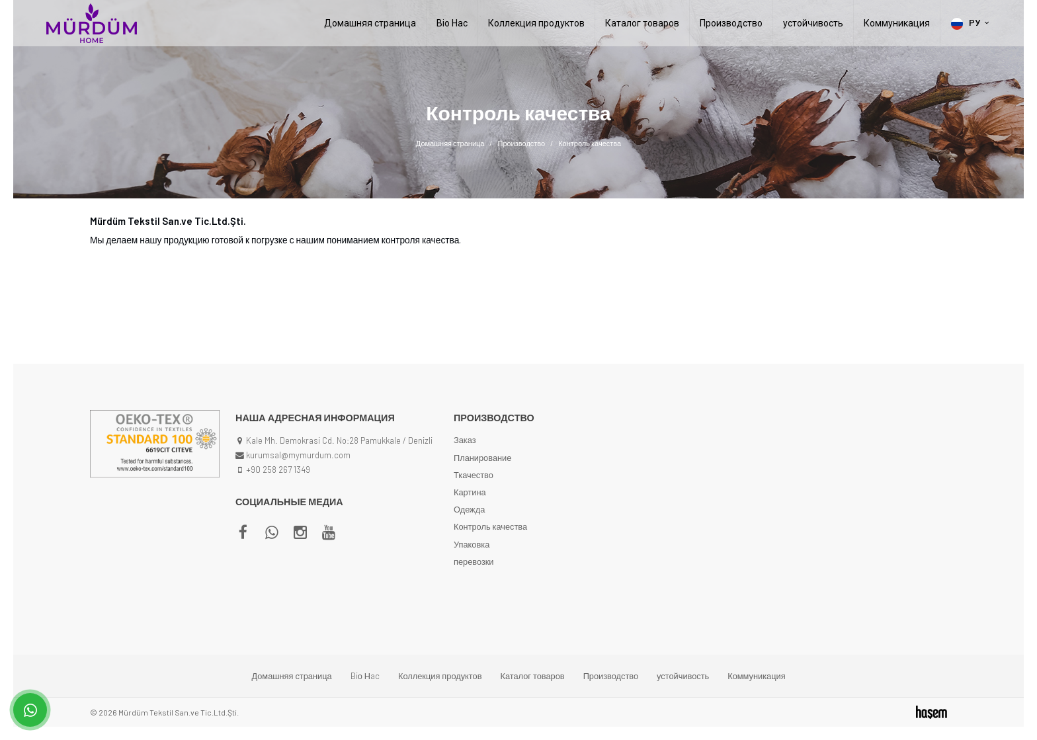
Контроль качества (490, 526)
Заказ (465, 439)
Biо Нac (452, 23)
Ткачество (473, 475)
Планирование (482, 457)
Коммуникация (897, 23)
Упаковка (471, 544)
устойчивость (813, 23)
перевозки (474, 561)
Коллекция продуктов (536, 23)
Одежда (469, 509)
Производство (731, 23)
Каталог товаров (642, 23)
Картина (470, 492)
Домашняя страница (370, 23)
